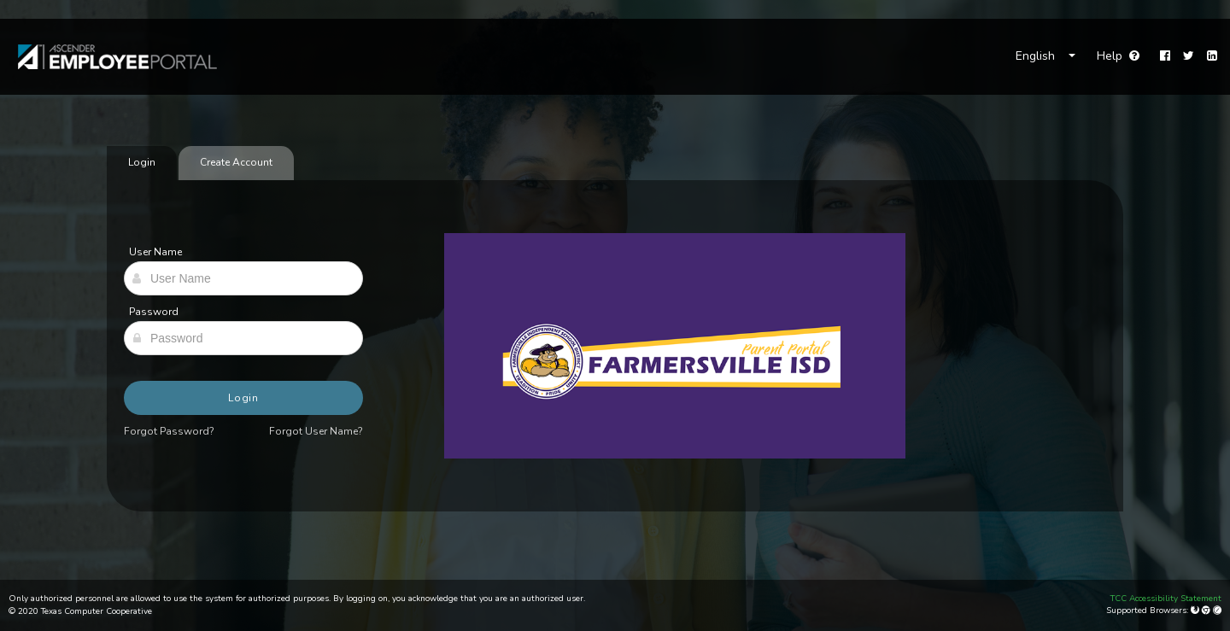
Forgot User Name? (316, 431)
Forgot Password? (169, 431)
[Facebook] (1165, 56)
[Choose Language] (1045, 56)
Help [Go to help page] (1118, 56)
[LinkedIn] (1212, 56)
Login (244, 398)
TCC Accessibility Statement (1165, 599)
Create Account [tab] (236, 162)
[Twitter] (1188, 56)
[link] (109, 57)
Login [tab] (141, 162)
